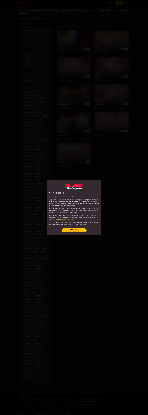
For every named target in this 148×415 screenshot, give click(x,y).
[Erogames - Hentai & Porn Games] (74, 186)
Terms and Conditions (66, 219)
